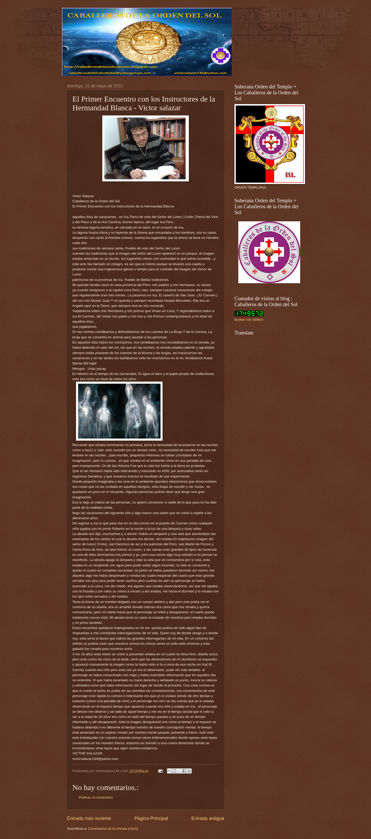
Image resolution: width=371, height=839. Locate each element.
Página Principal (151, 818)
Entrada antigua (207, 818)
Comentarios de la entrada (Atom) (113, 828)
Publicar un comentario (96, 797)
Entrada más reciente (89, 818)
